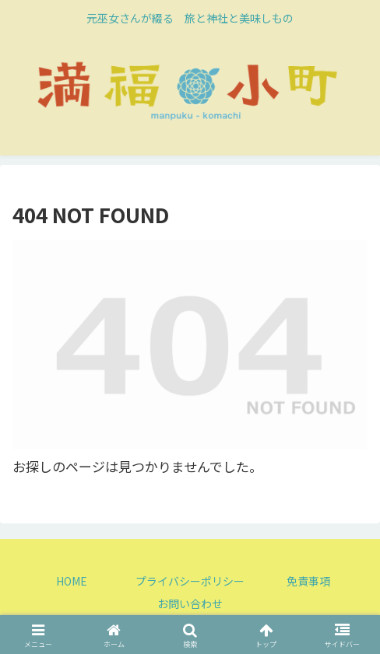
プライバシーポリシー (190, 581)
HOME (71, 581)
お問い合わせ (190, 603)
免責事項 (308, 581)
